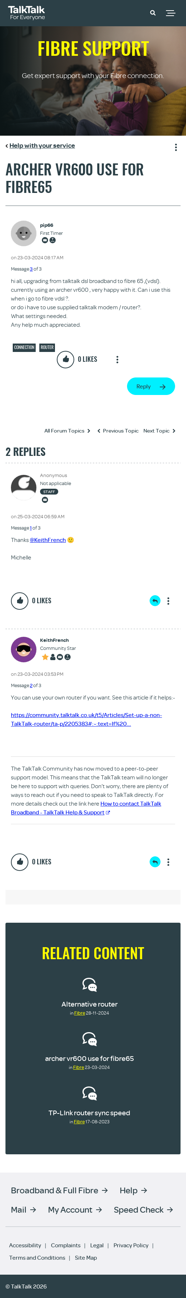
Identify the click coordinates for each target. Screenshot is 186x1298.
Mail (19, 1209)
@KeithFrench (48, 539)
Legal (97, 1245)
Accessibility (25, 1245)
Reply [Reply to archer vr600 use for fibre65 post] (143, 386)
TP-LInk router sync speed (89, 1112)
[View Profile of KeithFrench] (58, 640)
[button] (152, 12)
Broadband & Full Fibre (54, 1190)
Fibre (79, 1013)
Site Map (86, 1257)
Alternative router (90, 1003)
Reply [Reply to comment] (155, 600)
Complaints (65, 1245)
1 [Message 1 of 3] (31, 527)
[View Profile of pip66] (51, 225)
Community (132, 12)
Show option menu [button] (175, 146)
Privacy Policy (131, 1245)
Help (129, 1190)
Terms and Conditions (37, 1257)
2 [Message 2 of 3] (31, 685)
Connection (24, 347)
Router (47, 347)
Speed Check (138, 1209)
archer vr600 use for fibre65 (89, 1058)
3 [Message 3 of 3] (31, 269)
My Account (70, 1209)
